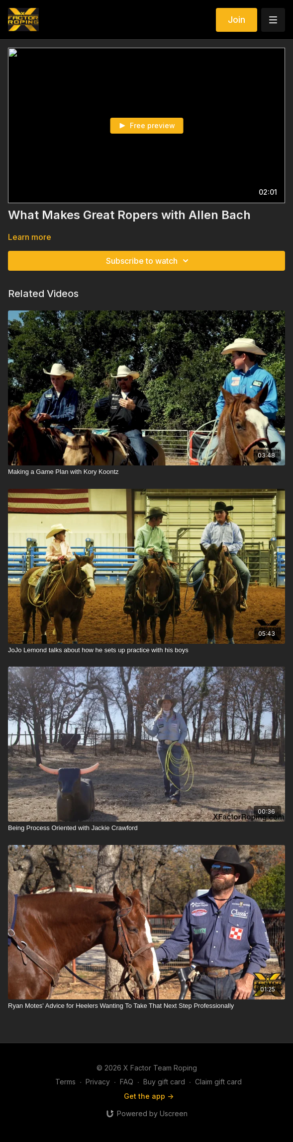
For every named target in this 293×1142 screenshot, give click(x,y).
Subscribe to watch (149, 261)
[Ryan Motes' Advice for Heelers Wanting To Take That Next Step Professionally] (146, 1006)
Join (236, 19)
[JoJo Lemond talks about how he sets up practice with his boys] (146, 650)
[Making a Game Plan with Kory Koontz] (146, 472)
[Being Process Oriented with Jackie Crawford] (146, 828)
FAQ (126, 1081)
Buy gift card (164, 1081)
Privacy (98, 1081)
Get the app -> (149, 1096)
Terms (65, 1081)
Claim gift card (218, 1081)
